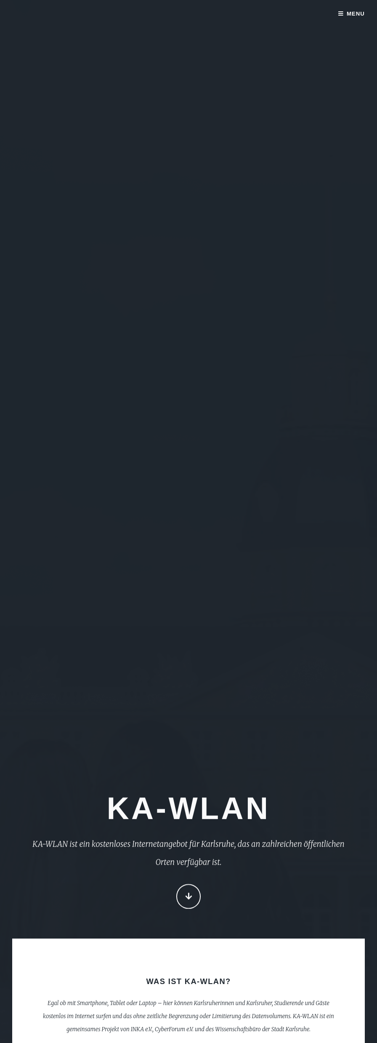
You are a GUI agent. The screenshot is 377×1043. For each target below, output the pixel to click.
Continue (188, 897)
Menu (356, 14)
